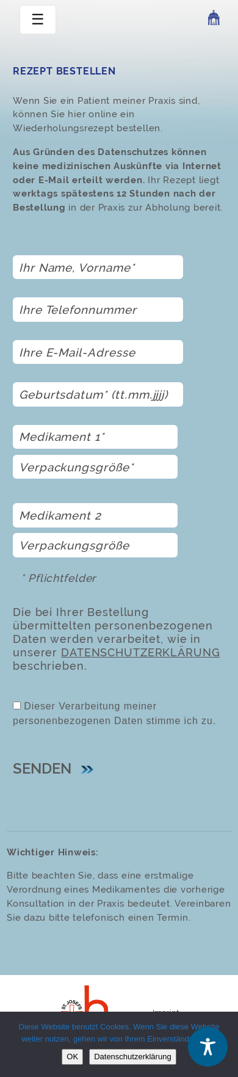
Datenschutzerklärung (140, 653)
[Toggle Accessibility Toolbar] (208, 1047)
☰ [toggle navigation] (38, 19)
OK (72, 1056)
